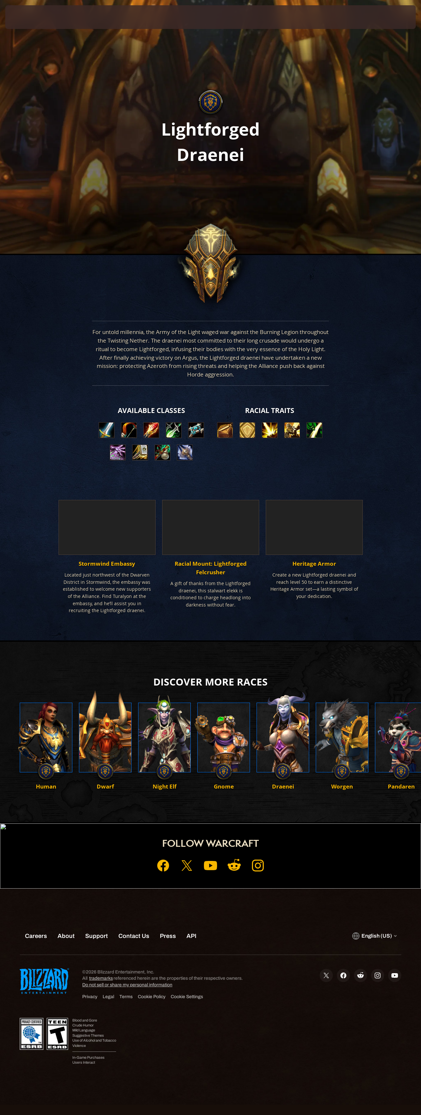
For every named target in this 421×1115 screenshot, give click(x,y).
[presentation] (25, 17)
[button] (225, 430)
